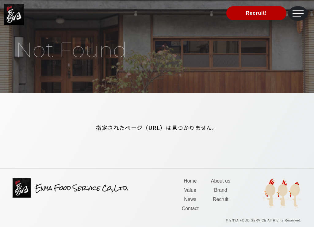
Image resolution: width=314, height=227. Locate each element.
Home (190, 180)
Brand (220, 190)
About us (220, 180)
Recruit (220, 199)
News (190, 199)
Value (190, 190)
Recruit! (256, 13)
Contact (190, 208)
